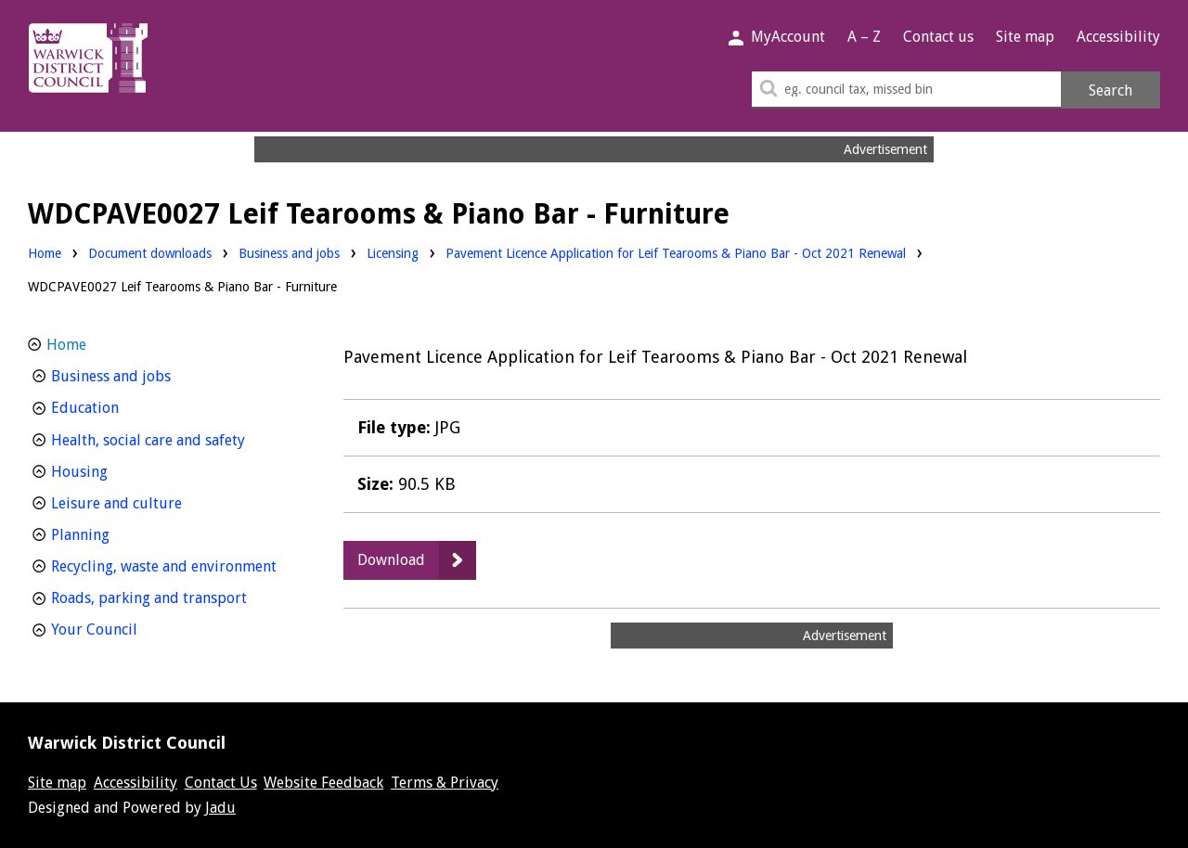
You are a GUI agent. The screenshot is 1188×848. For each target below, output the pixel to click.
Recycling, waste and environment (173, 564)
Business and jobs (289, 252)
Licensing (393, 252)
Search (1110, 90)
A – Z (864, 36)
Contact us (938, 36)
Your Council (128, 627)
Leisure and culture (151, 501)
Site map (1025, 36)
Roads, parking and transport (173, 596)
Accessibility (1118, 36)
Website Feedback (323, 782)
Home (44, 253)
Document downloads (150, 253)
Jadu (220, 807)
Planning (114, 533)
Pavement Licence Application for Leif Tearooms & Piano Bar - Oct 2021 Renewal (676, 253)
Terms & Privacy (444, 782)
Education (119, 406)
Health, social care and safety (173, 438)
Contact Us (221, 782)
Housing (113, 470)
